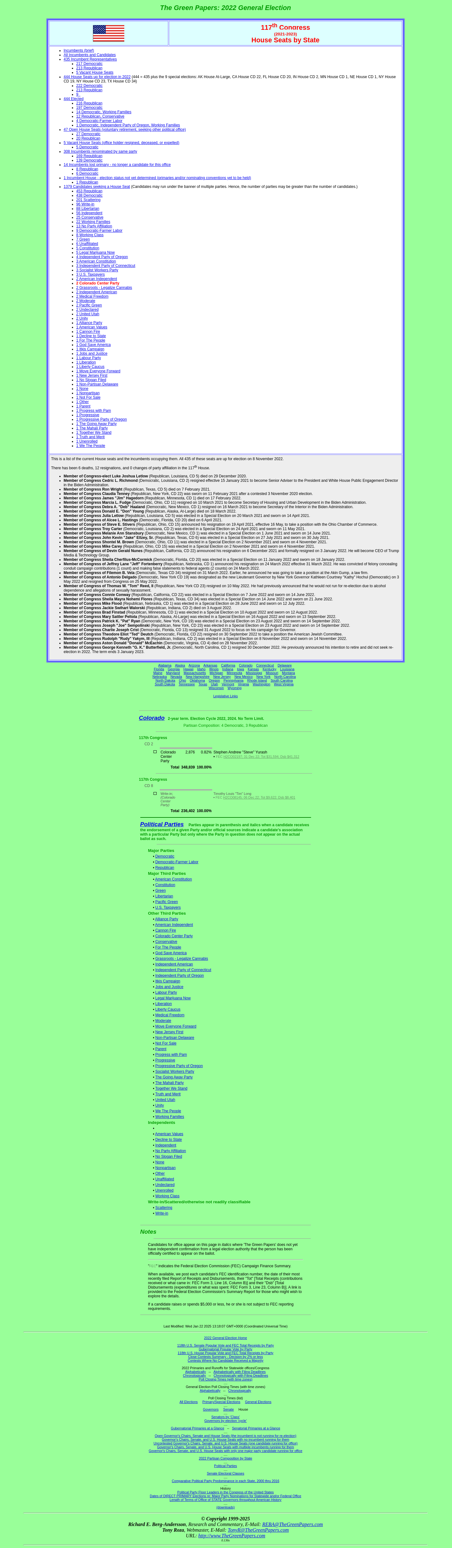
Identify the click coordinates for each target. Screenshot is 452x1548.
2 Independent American (96, 292)
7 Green (83, 239)
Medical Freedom (170, 1015)
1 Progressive (87, 415)
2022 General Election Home (225, 1338)
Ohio (182, 680)
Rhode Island (257, 680)
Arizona (194, 665)
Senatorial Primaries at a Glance (256, 1428)
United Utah (165, 1100)
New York (263, 676)
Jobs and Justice (169, 987)
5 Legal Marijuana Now (95, 252)
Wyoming (234, 688)
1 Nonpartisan (88, 393)
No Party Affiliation (170, 1151)
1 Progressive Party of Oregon (101, 419)
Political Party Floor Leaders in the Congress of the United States (225, 1492)
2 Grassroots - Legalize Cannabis (104, 287)
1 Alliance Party (89, 323)
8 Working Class (90, 235)
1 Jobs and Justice (91, 353)
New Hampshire (198, 676)
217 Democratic (89, 63)
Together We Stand (171, 1088)
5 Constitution (87, 248)
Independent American (174, 964)
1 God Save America (93, 345)
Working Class (167, 1196)
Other (160, 1173)
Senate (228, 1409)
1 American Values (91, 327)
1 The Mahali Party (92, 428)
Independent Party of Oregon (179, 975)
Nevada (176, 676)
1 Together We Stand (93, 432)
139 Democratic (89, 160)
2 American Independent (96, 279)
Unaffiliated (164, 1179)
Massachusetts (195, 673)
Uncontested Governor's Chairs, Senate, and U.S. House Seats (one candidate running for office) (225, 1443)
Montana (288, 673)
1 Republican (87, 182)
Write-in (161, 1213)
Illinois (214, 669)
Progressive (165, 1060)
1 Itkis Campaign (90, 349)
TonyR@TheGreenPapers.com (258, 1530)
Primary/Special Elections (221, 1402)
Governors (211, 1409)
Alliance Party (166, 919)
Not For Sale (165, 1043)
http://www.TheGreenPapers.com (231, 1535)
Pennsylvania (233, 680)
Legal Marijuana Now (173, 998)
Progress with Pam (171, 1054)
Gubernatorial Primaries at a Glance (197, 1428)
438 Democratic (89, 195)
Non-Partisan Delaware (174, 1037)
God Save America (171, 953)
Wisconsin (216, 688)
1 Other (82, 402)
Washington (261, 684)
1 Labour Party (88, 358)
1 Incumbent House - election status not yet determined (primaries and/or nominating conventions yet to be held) (157, 178)
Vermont (228, 684)
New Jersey (222, 676)
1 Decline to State (91, 336)
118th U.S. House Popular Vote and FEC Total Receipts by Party (225, 1353)
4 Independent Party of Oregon (102, 257)
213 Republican (89, 68)
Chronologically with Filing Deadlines (241, 1375)
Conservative (166, 941)
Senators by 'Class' (225, 1417)
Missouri (272, 673)
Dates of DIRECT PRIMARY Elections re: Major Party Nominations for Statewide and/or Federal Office (225, 1496)
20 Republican (88, 138)
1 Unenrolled (87, 441)
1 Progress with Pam (93, 410)
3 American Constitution (96, 261)
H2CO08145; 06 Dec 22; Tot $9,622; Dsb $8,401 (259, 797)
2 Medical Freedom (92, 296)
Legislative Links (225, 696)
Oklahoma (197, 680)
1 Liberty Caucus (90, 366)
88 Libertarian (87, 208)
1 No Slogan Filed (91, 380)
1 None (82, 388)
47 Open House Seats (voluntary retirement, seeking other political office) (125, 129)
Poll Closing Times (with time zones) (225, 1379)
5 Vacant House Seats (95, 72)
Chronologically (194, 1375)
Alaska (180, 665)
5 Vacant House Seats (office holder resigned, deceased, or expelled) (121, 143)
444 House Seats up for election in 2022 (97, 77)
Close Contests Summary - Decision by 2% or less (225, 1357)
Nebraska (160, 676)
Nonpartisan (165, 1168)
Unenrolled (164, 1190)
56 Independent (89, 213)
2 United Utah (87, 314)
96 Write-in (85, 204)
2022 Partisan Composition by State (225, 1458)
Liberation (163, 1004)
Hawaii (188, 669)
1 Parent (83, 406)
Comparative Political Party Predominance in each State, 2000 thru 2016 (225, 1481)
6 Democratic (87, 173)
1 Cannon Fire (88, 331)
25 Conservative (90, 217)
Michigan (216, 673)
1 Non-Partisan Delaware (97, 384)
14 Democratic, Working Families (104, 112)
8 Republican (87, 169)
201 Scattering (88, 200)
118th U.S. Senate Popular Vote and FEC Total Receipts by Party (225, 1345)
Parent (160, 1049)
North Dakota (165, 680)
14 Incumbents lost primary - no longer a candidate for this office (117, 164)
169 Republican (89, 156)
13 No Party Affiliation (94, 226)
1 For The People (90, 340)
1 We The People (90, 446)
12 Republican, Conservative (100, 116)
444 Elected (73, 99)
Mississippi (254, 673)
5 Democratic (87, 147)
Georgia (174, 669)
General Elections (258, 1402)
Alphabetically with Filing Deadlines (239, 1372)
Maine (157, 673)
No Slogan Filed (168, 1156)
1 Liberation (86, 362)
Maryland (173, 673)
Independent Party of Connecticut (183, 970)
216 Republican (89, 103)
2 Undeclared (87, 309)
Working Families (169, 1116)
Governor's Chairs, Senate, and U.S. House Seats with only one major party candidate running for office (225, 1451)
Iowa (240, 669)
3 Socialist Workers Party (97, 270)
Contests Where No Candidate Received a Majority (225, 1360)
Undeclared (165, 1185)
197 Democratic (89, 107)
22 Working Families (93, 222)
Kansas (253, 669)
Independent (165, 1145)
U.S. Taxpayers (168, 907)
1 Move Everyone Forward (98, 371)
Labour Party (166, 992)
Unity (159, 1105)
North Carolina (285, 676)
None (159, 1162)
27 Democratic (88, 134)
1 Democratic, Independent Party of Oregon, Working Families (128, 125)
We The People (168, 1111)
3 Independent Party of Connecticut (105, 265)
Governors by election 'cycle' (225, 1421)
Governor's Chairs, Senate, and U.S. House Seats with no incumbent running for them (225, 1439)
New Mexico (243, 676)
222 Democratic (89, 85)
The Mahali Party (169, 1083)
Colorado (245, 665)
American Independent (174, 925)
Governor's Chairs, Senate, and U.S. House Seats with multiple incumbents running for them (225, 1447)
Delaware (284, 665)
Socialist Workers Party (174, 1071)
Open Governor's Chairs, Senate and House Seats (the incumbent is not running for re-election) (225, 1436)
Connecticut (265, 665)
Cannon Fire (165, 930)
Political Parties (162, 824)
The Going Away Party (173, 1077)
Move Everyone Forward (175, 1026)
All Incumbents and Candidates (90, 55)
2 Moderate (85, 301)
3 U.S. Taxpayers (90, 274)
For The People (168, 947)
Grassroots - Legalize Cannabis (181, 958)
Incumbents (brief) (79, 50)
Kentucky (270, 669)
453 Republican (89, 191)
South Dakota (165, 684)
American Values (169, 1134)
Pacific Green (166, 902)
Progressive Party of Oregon (179, 1066)
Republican (164, 867)
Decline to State (168, 1139)
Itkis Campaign (167, 981)
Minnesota (234, 673)
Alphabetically (195, 1372)
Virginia (243, 684)
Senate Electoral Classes (225, 1473)
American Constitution (173, 879)
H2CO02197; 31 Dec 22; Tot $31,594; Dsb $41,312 (261, 756)
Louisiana (287, 669)
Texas (202, 684)
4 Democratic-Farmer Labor (99, 121)
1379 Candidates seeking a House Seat (97, 186)
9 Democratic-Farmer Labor (99, 230)
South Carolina (282, 680)
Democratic (165, 856)
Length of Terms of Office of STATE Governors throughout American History (225, 1500)
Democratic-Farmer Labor (176, 862)
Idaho (201, 669)
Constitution (165, 885)
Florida (159, 669)
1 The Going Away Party (96, 424)
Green (160, 890)
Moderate (163, 1021)
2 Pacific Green (89, 305)
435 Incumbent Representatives (90, 59)
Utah (214, 684)
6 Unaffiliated (87, 244)
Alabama (164, 665)
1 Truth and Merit (90, 437)
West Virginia (283, 684)
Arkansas (210, 665)
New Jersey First (169, 1032)
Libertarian (164, 896)
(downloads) (225, 1507)
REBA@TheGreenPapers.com (292, 1524)
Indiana (227, 669)
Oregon (214, 680)
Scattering (163, 1207)
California (228, 665)
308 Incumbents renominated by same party (100, 151)
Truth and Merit (167, 1094)
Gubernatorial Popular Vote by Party (225, 1349)
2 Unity (82, 318)
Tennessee (187, 684)
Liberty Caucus (167, 1009)
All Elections (189, 1402)
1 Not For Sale (88, 397)
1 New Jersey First (91, 375)
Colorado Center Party (174, 936)
